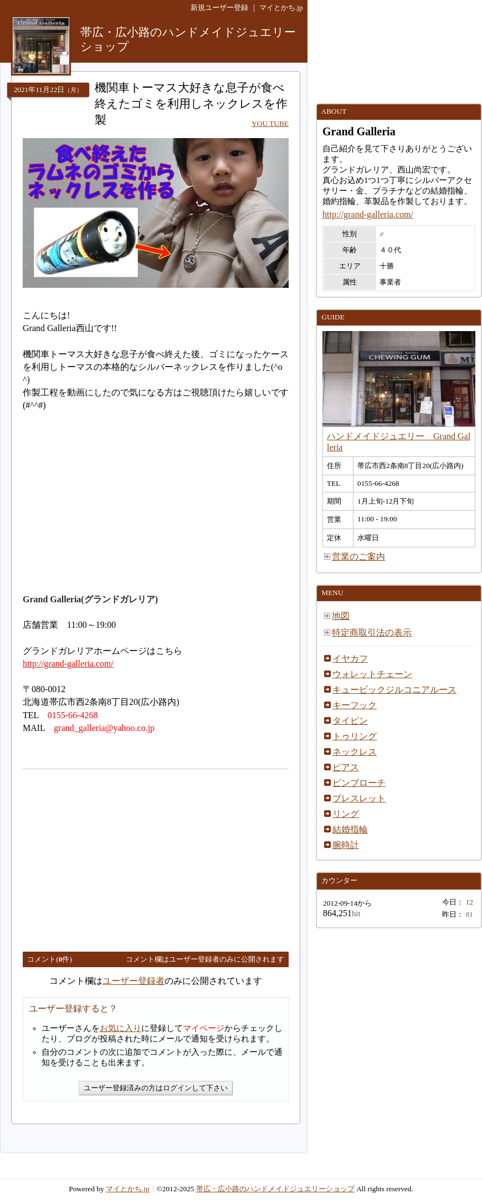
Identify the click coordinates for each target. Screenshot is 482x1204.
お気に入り (120, 1028)
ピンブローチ (359, 783)
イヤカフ (350, 658)
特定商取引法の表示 (372, 632)
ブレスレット (359, 798)
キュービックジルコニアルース (394, 689)
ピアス (345, 767)
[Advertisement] (116, 855)
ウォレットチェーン (372, 674)
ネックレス (354, 751)
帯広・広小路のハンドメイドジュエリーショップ (275, 1189)
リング (345, 814)
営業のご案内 (358, 556)
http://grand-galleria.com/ (367, 214)
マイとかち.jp (281, 7)
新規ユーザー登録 (219, 7)
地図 (341, 616)
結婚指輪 (350, 829)
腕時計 (345, 845)
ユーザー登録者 (133, 980)
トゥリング (354, 736)
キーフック (354, 705)
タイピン (350, 720)
